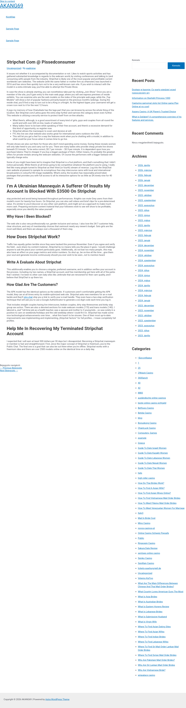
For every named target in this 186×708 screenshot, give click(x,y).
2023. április (144, 335)
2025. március (145, 230)
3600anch (143, 378)
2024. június (144, 275)
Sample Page (12, 28)
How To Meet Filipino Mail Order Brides (157, 503)
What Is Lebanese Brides (150, 611)
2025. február (144, 235)
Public (141, 538)
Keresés (136, 60)
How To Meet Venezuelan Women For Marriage (161, 508)
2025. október (145, 195)
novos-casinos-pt (146, 528)
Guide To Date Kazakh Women (153, 453)
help (140, 473)
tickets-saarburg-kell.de (149, 568)
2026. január (144, 180)
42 (139, 388)
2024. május (144, 280)
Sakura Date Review (147, 548)
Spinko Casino (145, 558)
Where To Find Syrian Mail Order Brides (157, 655)
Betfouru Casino (146, 408)
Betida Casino (145, 413)
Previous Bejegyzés (11, 368)
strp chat (28, 297)
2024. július (143, 270)
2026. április (144, 165)
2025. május (144, 220)
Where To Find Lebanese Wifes (153, 641)
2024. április (144, 285)
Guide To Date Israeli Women (152, 448)
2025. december (146, 185)
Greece (141, 443)
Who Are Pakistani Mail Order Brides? (156, 660)
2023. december (146, 305)
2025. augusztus (146, 205)
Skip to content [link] (7, 1)
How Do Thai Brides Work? (151, 483)
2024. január (144, 300)
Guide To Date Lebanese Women (154, 458)
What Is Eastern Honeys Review (153, 606)
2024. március (145, 290)
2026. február (144, 175)
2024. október (145, 255)
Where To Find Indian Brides (152, 636)
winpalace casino (146, 675)
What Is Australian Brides (150, 601)
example (142, 438)
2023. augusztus (146, 325)
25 (139, 368)
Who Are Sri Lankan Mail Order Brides (156, 665)
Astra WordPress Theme (57, 699)
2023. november (146, 310)
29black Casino (145, 373)
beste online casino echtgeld (152, 403)
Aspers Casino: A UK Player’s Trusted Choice (154, 111)
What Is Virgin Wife (147, 621)
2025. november (146, 190)
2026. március (145, 170)
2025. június (144, 215)
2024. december (146, 245)
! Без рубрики (145, 358)
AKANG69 (11, 6)
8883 (140, 393)
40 (139, 383)
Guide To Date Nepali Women (152, 463)
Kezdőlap (10, 17)
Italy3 (140, 513)
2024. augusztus (146, 265)
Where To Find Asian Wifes (151, 631)
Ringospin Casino (146, 543)
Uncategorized (14, 68)
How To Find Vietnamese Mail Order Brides (159, 498)
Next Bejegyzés (9, 370)
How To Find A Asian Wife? (151, 488)
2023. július (143, 330)
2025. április (144, 225)
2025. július (143, 210)
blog (140, 418)
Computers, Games (147, 433)
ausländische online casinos (152, 398)
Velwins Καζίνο (145, 578)
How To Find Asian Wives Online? (154, 493)
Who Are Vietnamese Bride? (151, 670)
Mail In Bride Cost (146, 518)
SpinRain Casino (146, 563)
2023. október (145, 315)
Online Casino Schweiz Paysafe (153, 533)
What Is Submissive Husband (152, 616)
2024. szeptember (147, 260)
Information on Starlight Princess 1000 (151, 98)
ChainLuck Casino (147, 428)
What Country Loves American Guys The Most (160, 591)
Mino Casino (144, 523)
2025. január (144, 240)
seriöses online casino (149, 553)
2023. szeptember (147, 320)
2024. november (146, 250)
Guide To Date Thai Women (151, 468)
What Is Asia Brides (147, 596)
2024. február (144, 295)
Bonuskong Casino (147, 423)
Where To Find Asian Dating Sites (154, 626)
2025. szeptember (147, 200)
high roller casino (146, 478)
